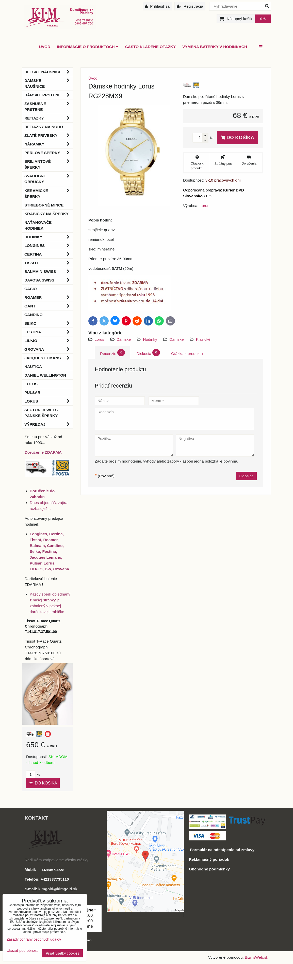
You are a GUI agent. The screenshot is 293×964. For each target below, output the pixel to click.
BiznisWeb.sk (256, 957)
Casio (30, 289)
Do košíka (237, 137)
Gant (48, 306)
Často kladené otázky (150, 47)
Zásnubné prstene (48, 106)
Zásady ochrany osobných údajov (34, 939)
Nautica (33, 366)
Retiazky (48, 118)
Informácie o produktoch (88, 47)
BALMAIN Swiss (48, 271)
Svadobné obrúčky (48, 179)
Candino (33, 315)
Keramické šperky (48, 193)
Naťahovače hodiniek (38, 225)
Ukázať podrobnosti (22, 951)
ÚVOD (44, 47)
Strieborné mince (43, 205)
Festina (48, 332)
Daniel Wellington (45, 375)
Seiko (48, 323)
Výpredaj (48, 424)
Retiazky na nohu (43, 127)
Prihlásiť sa (157, 6)
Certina (48, 254)
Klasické (203, 339)
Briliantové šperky (48, 164)
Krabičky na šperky (46, 214)
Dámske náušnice (48, 83)
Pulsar (32, 392)
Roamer (48, 297)
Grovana (48, 349)
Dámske (124, 339)
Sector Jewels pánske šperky (41, 413)
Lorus (99, 339)
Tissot (48, 263)
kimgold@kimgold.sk (57, 889)
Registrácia (190, 6)
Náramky (48, 144)
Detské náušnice (48, 72)
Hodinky (150, 339)
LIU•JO (48, 340)
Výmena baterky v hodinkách (214, 47)
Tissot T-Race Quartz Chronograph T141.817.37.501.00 (42, 626)
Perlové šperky (48, 153)
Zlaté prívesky (48, 135)
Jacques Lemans (48, 358)
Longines (48, 245)
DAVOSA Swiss (48, 280)
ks (33, 774)
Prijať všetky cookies (62, 953)
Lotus (31, 384)
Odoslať (246, 476)
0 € (263, 19)
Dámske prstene (48, 95)
